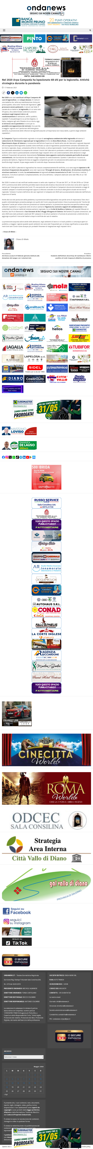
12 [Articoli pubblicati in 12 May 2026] (12, 1083)
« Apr (6, 1094)
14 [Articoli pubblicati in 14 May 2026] (24, 1083)
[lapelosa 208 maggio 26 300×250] (17, 714)
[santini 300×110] (79, 338)
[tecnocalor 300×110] (57, 338)
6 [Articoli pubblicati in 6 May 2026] (18, 1079)
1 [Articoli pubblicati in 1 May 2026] (29, 1075)
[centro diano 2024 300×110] (12, 379)
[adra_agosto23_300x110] (57, 358)
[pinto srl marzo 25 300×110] (34, 38)
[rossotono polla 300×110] (79, 369)
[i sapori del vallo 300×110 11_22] (34, 49)
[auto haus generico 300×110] (79, 297)
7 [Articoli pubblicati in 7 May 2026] (23, 1079)
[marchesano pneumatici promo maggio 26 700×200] (46, 410)
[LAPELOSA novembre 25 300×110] (35, 358)
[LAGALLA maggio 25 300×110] (12, 348)
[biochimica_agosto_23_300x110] (57, 369)
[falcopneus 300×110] (79, 318)
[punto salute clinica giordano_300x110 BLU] (57, 307)
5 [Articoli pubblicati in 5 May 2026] (12, 1079)
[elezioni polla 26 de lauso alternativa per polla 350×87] (19, 445)
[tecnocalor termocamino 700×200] (46, 67)
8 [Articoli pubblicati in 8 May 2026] (29, 1079)
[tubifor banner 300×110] (79, 348)
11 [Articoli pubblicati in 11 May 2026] (7, 1083)
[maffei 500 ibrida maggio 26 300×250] (46, 477)
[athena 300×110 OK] (12, 287)
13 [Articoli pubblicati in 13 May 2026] (18, 1083)
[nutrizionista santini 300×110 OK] (12, 338)
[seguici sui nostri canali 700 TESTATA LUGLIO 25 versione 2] (46, 13)
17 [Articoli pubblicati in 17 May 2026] (41, 1083)
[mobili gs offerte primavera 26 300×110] (12, 307)
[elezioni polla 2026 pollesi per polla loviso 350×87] (19, 431)
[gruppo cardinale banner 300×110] (11, 38)
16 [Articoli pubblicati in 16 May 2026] (35, 1083)
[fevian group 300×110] (35, 338)
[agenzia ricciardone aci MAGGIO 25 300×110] (35, 297)
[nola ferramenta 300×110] (57, 287)
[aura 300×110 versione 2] (35, 318)
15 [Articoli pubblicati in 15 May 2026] (29, 1083)
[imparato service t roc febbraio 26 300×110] (35, 328)
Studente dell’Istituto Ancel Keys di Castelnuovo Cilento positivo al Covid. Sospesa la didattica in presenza (68, 256)
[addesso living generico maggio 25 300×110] (12, 318)
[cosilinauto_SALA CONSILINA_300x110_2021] (35, 379)
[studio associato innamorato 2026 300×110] (12, 297)
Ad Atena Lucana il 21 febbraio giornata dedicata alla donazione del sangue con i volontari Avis (24, 256)
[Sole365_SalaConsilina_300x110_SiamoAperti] (57, 38)
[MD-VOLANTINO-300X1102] (12, 369)
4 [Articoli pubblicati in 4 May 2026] (6, 1079)
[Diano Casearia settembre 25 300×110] (81, 49)
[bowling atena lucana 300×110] (11, 49)
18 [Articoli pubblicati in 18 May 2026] (7, 1087)
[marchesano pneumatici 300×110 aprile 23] (79, 328)
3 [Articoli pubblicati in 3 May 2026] (40, 1075)
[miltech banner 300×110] (35, 307)
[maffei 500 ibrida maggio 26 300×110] (57, 297)
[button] (4, 30)
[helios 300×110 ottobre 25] (57, 328)
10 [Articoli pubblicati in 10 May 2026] (41, 1079)
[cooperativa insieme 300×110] (12, 328)
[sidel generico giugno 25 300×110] (35, 369)
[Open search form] (90, 30)
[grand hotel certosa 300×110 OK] (79, 307)
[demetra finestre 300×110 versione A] (81, 38)
